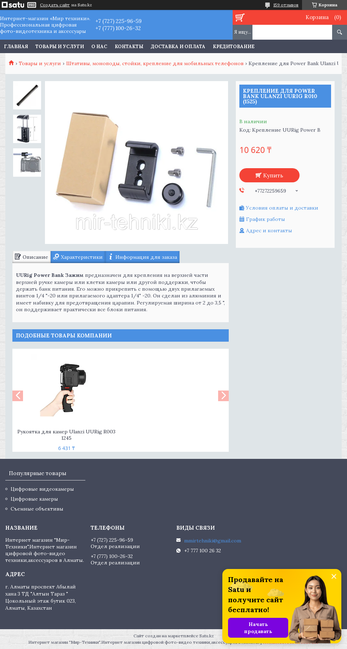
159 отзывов (285, 4)
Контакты (129, 47)
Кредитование (234, 47)
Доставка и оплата (178, 47)
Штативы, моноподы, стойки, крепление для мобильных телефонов (155, 63)
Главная (16, 47)
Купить (273, 175)
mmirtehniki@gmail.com (212, 540)
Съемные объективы (37, 509)
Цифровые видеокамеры (42, 489)
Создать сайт (55, 4)
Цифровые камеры (34, 499)
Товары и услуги (59, 47)
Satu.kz (206, 635)
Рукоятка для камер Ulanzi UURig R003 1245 (66, 435)
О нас (99, 47)
